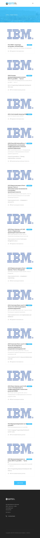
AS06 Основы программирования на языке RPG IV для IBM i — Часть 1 (17, 77)
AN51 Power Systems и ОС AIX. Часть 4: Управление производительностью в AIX (16, 231)
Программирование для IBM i (18, 90)
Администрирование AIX (17, 243)
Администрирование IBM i (17, 51)
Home (7, 14)
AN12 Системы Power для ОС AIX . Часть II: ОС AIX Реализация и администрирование (18, 307)
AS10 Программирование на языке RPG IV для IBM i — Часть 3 (17, 460)
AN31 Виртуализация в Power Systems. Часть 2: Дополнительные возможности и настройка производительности (17, 189)
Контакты (8, 512)
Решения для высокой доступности (20, 161)
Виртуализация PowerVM (17, 205)
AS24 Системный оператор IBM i (18, 114)
